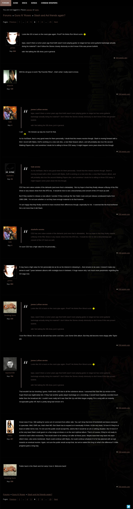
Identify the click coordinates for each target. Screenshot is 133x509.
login (36, 10)
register (29, 10)
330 (11, 319)
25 (50, 22)
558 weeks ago (121, 58)
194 (11, 377)
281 (11, 439)
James (12, 48)
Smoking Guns (9, 316)
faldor (9, 436)
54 (11, 179)
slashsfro (9, 176)
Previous (12, 22)
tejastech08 (9, 373)
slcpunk (10, 86)
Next (56, 22)
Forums (7, 15)
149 (11, 89)
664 (14, 52)
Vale (10, 122)
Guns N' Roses (22, 15)
